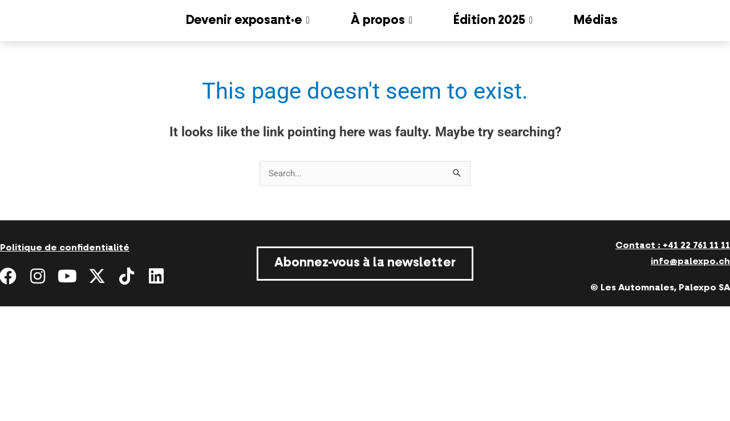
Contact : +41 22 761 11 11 (672, 245)
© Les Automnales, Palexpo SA (660, 287)
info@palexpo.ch (690, 261)
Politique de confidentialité (64, 247)
